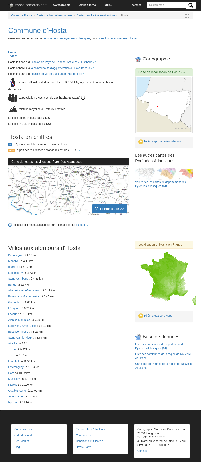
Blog (17, 447)
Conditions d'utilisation (89, 441)
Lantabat (14, 361)
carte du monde (23, 435)
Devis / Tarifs (83, 447)
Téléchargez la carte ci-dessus (159, 141)
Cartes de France (21, 15)
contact (136, 4)
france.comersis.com (27, 5)
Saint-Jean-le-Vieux (20, 337)
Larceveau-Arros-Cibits (22, 325)
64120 (12, 56)
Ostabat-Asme (17, 390)
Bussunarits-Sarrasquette (24, 296)
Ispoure (13, 402)
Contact (142, 450)
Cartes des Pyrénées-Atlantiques (97, 15)
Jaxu (11, 355)
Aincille (13, 343)
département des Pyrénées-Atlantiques (66, 38)
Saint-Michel (16, 396)
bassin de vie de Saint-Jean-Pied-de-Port (58, 73)
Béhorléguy (15, 255)
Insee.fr (82, 224)
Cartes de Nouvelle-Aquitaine (54, 15)
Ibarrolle (13, 266)
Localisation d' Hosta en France (160, 244)
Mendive (13, 261)
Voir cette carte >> (109, 209)
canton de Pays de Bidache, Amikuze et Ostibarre (64, 62)
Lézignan (14, 308)
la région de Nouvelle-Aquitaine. (117, 38)
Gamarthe (14, 302)
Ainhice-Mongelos (19, 319)
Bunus (12, 284)
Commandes (83, 435)
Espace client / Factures (90, 429)
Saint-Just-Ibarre (18, 278)
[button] (63, 5)
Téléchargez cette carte (155, 315)
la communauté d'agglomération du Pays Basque (62, 68)
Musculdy (14, 378)
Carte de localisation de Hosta (159, 72)
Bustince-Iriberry (18, 331)
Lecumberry (16, 272)
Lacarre (13, 314)
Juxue (12, 349)
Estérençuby (16, 367)
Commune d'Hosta (37, 31)
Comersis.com (23, 429)
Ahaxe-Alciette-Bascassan (24, 290)
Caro (11, 372)
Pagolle (13, 384)
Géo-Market (21, 441)
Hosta (12, 52)
